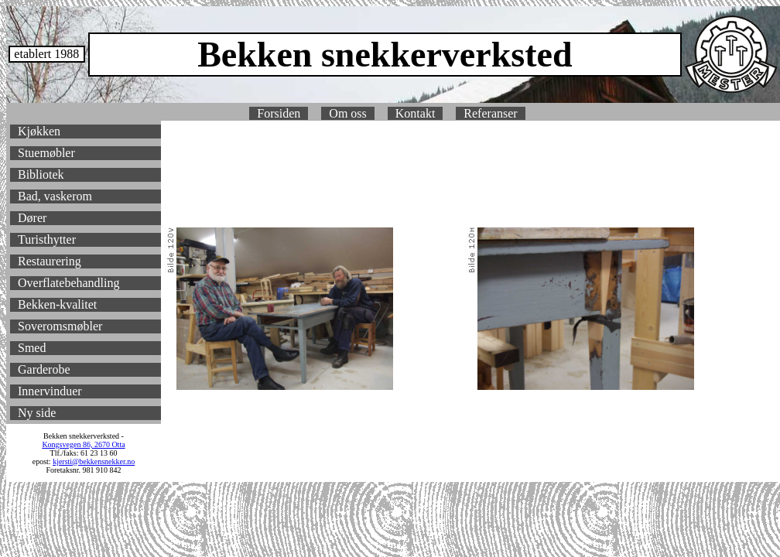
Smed (32, 347)
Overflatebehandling (69, 282)
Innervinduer (50, 391)
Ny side (37, 412)
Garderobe (44, 369)
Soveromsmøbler (60, 326)
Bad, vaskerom (55, 196)
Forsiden (278, 113)
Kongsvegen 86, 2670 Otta (83, 444)
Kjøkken (39, 131)
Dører (32, 217)
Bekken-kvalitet (57, 304)
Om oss (347, 113)
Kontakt (415, 113)
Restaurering (49, 261)
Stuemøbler (46, 152)
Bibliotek (41, 174)
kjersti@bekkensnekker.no (94, 461)
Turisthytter (47, 239)
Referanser (490, 113)
